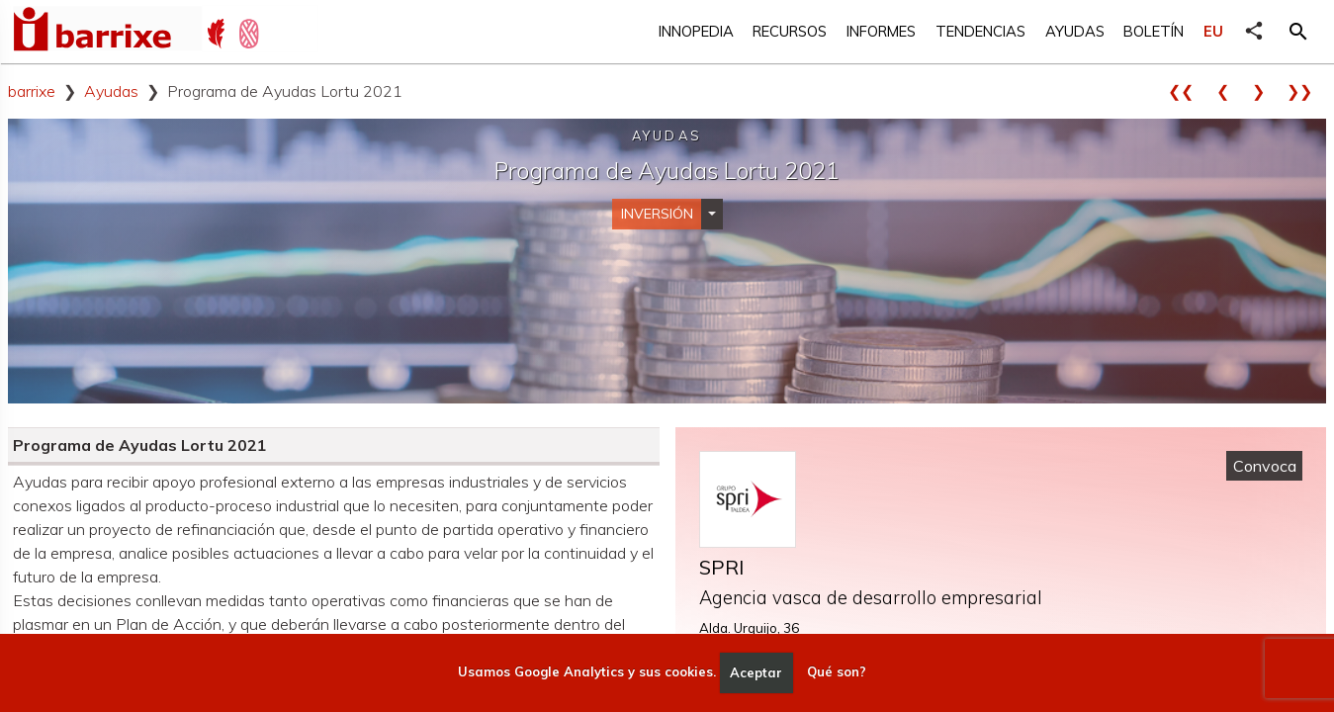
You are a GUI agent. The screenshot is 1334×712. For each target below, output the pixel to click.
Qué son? (836, 672)
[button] (1298, 31)
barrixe (31, 91)
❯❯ (1306, 91)
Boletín (1153, 31)
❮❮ (1187, 91)
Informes (881, 31)
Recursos (790, 31)
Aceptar (756, 672)
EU (1213, 31)
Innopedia (696, 31)
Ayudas (1075, 31)
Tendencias (980, 31)
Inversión (657, 213)
